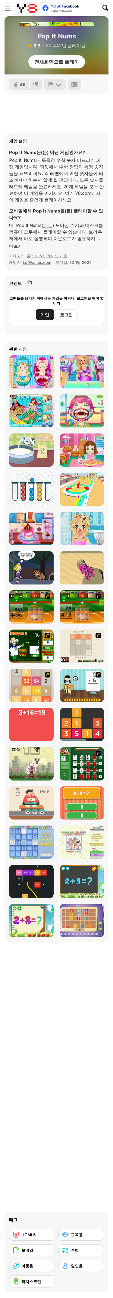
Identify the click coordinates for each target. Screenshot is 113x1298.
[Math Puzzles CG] (82, 920)
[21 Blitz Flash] (82, 763)
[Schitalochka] (31, 920)
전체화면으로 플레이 (56, 62)
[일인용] (81, 1266)
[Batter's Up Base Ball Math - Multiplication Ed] (82, 606)
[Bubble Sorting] (31, 489)
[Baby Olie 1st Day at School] (82, 450)
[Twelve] (82, 724)
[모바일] (32, 1250)
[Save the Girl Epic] (31, 567)
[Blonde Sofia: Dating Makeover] (82, 528)
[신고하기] (55, 84)
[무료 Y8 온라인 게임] (27, 8)
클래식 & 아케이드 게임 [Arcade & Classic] (47, 255)
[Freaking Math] (31, 724)
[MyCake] (31, 450)
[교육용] (81, 1235)
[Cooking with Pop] (31, 528)
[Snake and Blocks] (31, 881)
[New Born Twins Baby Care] (31, 371)
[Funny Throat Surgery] (82, 410)
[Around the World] (82, 685)
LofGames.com (37, 262)
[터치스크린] (32, 1281)
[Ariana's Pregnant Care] (82, 371)
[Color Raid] (82, 567)
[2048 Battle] (31, 685)
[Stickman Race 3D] (82, 489)
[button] (15, 246)
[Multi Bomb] (31, 763)
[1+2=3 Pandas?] (82, 803)
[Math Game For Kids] (82, 881)
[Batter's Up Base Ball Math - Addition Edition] (31, 606)
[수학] (81, 1250)
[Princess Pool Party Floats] (31, 410)
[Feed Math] (31, 803)
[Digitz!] (31, 842)
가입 (45, 314)
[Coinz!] (82, 842)
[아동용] (32, 1266)
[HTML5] (32, 1235)
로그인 (66, 314)
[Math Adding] (31, 646)
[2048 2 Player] (82, 646)
